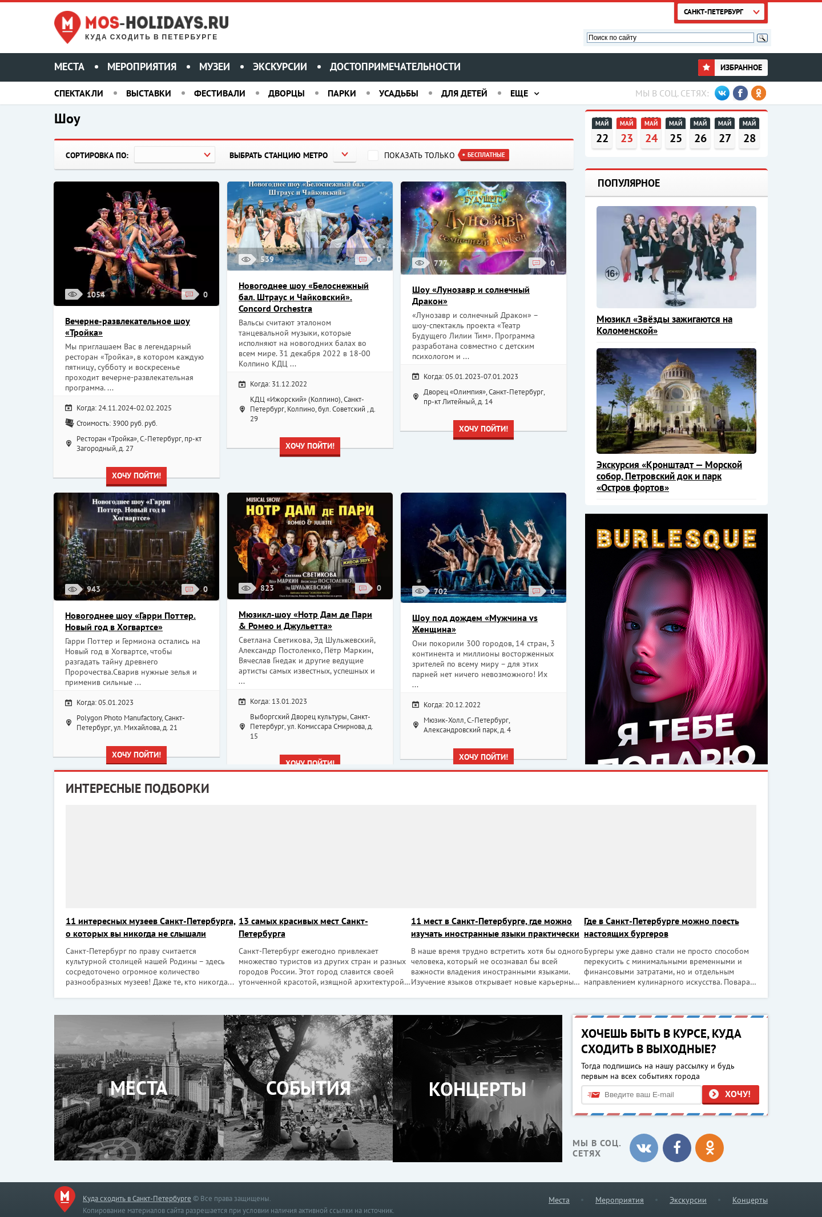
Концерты (750, 1197)
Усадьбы (398, 93)
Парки (342, 93)
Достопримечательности (395, 66)
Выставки (148, 93)
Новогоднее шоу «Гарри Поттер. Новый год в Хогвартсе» (130, 621)
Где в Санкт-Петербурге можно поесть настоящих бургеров (668, 927)
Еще (519, 93)
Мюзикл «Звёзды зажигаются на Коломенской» (664, 325)
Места (69, 66)
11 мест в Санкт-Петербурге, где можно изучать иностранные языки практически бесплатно (496, 927)
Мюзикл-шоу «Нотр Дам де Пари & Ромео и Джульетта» (305, 620)
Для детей (464, 93)
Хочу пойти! (136, 475)
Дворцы (286, 93)
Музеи (214, 66)
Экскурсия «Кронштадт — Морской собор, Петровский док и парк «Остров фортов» (669, 476)
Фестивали (219, 93)
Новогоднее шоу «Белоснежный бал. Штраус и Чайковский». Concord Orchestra (304, 297)
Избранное (730, 67)
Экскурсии (280, 66)
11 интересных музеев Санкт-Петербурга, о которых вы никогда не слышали (142, 927)
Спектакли (78, 93)
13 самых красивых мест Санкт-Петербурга (305, 927)
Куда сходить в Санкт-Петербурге (137, 1196)
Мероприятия (141, 66)
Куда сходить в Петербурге (151, 37)
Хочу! (738, 1092)
